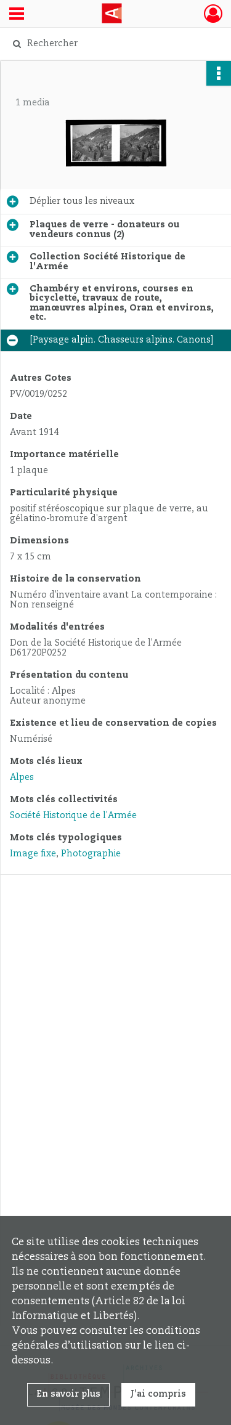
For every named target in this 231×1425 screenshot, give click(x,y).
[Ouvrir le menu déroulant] (16, 14)
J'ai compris (158, 1394)
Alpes (22, 777)
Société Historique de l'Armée (73, 815)
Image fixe (33, 854)
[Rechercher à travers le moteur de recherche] (114, 44)
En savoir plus (68, 1394)
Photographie (91, 854)
